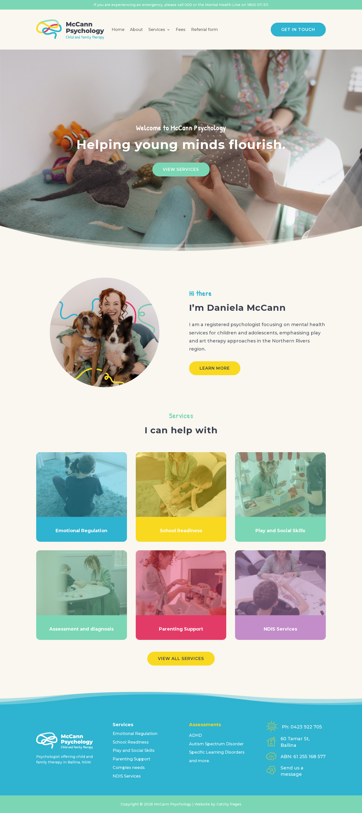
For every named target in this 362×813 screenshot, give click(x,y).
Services (156, 29)
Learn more (215, 368)
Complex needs (129, 767)
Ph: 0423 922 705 (302, 727)
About (136, 29)
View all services (181, 658)
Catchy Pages (228, 804)
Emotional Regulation (135, 733)
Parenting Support (131, 759)
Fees (181, 29)
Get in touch (298, 29)
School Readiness (131, 742)
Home (118, 29)
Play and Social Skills (134, 750)
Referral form (204, 29)
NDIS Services (127, 776)
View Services (181, 169)
